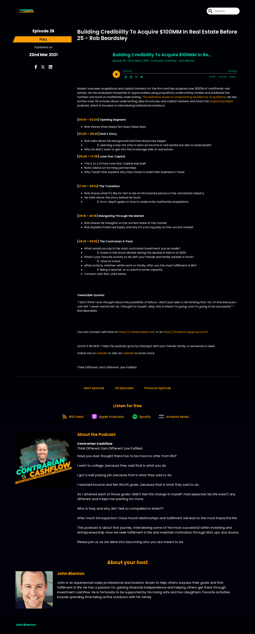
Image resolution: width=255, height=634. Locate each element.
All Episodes (124, 388)
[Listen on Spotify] (142, 417)
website (128, 353)
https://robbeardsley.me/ (136, 332)
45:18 (93, 216)
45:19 (82, 241)
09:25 (94, 134)
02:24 (94, 120)
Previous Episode (157, 388)
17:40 (82, 186)
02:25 (83, 134)
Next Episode (94, 388)
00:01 (82, 120)
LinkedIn (101, 353)
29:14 (93, 186)
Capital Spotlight (221, 101)
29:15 (82, 216)
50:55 (93, 241)
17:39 (94, 156)
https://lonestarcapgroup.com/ (185, 332)
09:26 (83, 156)
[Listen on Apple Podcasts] (107, 417)
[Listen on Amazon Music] (176, 417)
